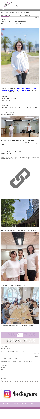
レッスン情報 (3, 378)
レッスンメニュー (17, 403)
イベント (2, 371)
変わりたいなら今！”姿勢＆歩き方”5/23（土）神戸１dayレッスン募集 (12, 351)
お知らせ (2, 369)
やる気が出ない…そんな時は (6, 348)
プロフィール (10, 403)
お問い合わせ (33, 403)
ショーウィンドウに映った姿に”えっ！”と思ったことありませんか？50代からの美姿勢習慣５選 (16, 361)
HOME (5, 403)
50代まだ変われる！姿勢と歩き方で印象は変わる (9, 358)
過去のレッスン (3, 380)
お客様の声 (3, 367)
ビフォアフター (3, 376)
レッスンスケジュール (25, 403)
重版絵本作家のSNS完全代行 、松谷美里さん (27, 88)
